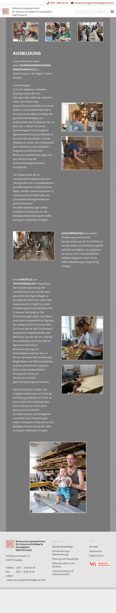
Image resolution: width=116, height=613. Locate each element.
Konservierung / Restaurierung (61, 553)
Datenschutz (96, 555)
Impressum (95, 551)
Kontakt (93, 546)
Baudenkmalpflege (62, 546)
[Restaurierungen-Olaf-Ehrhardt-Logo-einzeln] (5, 11)
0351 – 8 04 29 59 (25, 567)
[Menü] (112, 11)
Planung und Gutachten (65, 558)
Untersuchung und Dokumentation (62, 572)
